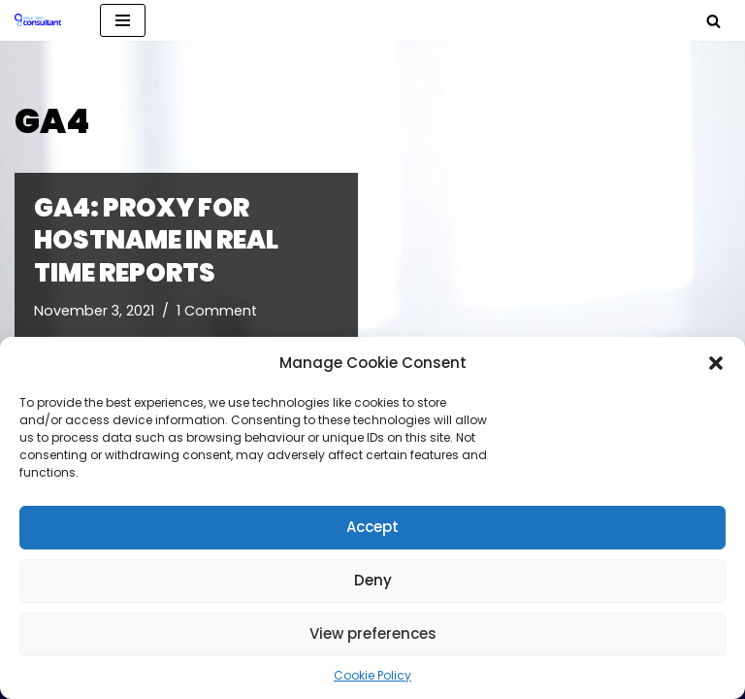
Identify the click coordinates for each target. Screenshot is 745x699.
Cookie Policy (372, 675)
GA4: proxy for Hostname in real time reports (156, 240)
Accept (372, 526)
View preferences (373, 633)
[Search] (713, 21)
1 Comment (217, 310)
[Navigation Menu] (123, 20)
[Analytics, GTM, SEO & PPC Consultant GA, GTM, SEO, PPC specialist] (43, 20)
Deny (373, 580)
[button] (716, 363)
